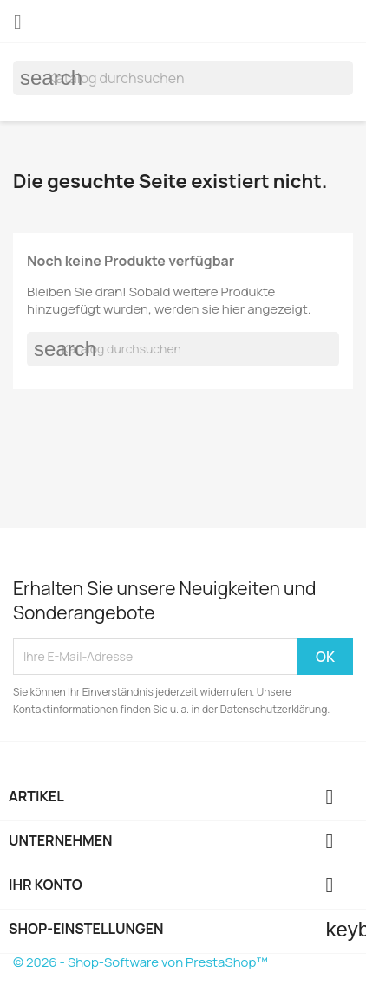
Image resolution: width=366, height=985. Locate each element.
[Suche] (183, 78)
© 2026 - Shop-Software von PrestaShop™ (140, 962)
